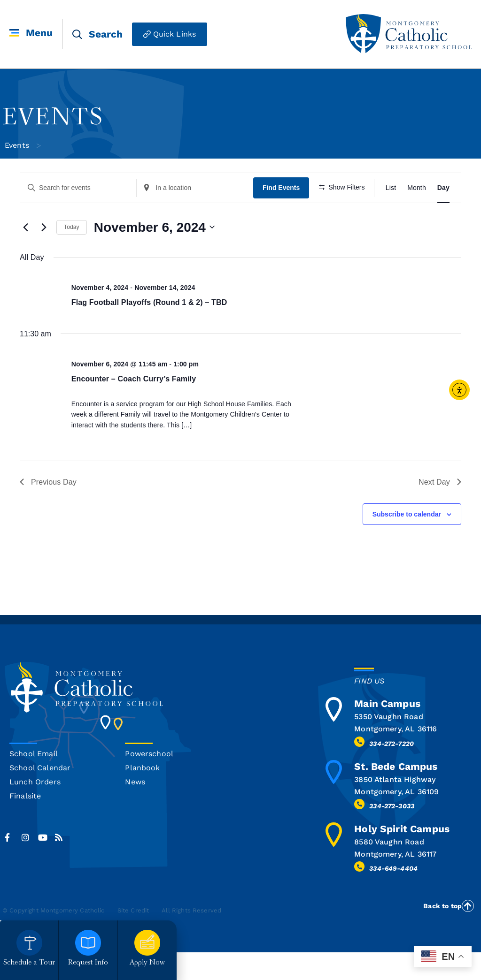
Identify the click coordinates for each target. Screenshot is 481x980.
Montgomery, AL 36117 (395, 881)
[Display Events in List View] (391, 188)
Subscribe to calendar (406, 541)
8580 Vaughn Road (389, 869)
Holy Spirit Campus (402, 856)
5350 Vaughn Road (388, 744)
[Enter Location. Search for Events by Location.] (194, 188)
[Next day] (43, 254)
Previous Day (48, 509)
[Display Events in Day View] (443, 188)
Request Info (88, 962)
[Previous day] (25, 254)
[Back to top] (468, 933)
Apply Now (147, 962)
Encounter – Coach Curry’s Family (133, 406)
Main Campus (387, 731)
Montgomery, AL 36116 (395, 756)
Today (71, 254)
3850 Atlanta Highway (394, 806)
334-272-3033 (391, 833)
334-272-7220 (391, 771)
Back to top (442, 933)
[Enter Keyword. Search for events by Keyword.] (78, 188)
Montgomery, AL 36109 (396, 818)
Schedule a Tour (29, 962)
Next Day (440, 509)
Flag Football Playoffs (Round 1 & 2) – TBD (149, 330)
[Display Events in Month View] (416, 188)
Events (17, 145)
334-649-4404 (393, 896)
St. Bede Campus (395, 793)
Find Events (279, 187)
